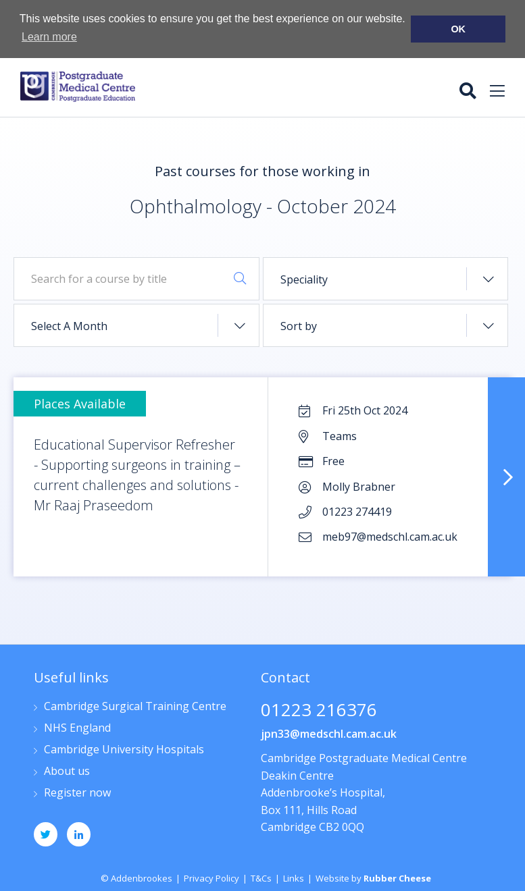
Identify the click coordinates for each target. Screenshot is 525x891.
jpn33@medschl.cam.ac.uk (329, 733)
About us (67, 771)
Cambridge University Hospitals (124, 749)
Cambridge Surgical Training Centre (135, 706)
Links (293, 877)
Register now (77, 792)
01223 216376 (319, 710)
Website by (373, 877)
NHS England (77, 728)
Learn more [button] (49, 37)
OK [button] (458, 29)
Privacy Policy (211, 877)
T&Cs (261, 877)
